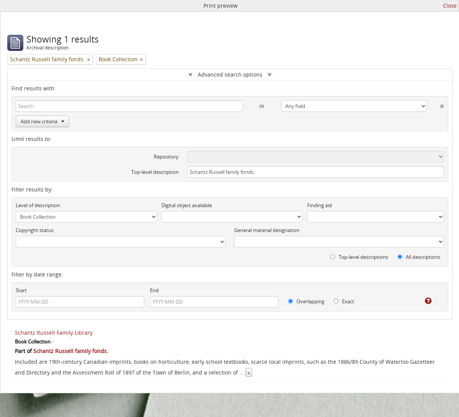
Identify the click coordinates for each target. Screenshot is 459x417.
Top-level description (155, 171)
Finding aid (319, 205)
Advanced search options (230, 74)
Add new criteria (42, 121)
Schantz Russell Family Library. (54, 332)
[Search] (129, 106)
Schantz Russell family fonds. (70, 351)
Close (450, 5)
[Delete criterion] (435, 104)
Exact (344, 301)
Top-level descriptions (359, 256)
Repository (166, 156)
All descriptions (418, 256)
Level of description (38, 205)
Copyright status (35, 230)
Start (21, 290)
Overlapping (306, 301)
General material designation (266, 230)
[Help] (422, 301)
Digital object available (186, 205)
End (154, 290)
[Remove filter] (88, 59)
